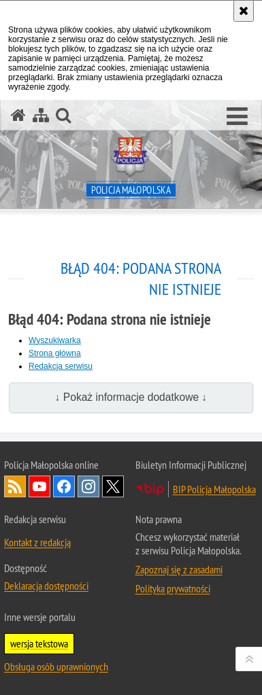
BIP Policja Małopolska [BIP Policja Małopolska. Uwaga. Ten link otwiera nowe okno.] (214, 489)
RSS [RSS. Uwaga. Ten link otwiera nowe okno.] (15, 486)
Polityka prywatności (172, 588)
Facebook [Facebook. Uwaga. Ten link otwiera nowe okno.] (64, 486)
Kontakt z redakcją (37, 542)
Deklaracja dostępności (46, 585)
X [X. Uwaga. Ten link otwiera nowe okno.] (113, 486)
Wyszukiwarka (55, 340)
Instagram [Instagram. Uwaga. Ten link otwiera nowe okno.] (88, 486)
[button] (237, 117)
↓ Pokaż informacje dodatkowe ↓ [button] (131, 397)
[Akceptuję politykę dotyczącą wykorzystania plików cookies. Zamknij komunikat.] (243, 11)
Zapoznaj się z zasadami (179, 569)
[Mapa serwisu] (41, 115)
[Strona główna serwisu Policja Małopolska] (18, 115)
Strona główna (55, 353)
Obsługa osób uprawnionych (56, 666)
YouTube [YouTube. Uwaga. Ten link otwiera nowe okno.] (39, 486)
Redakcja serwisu (61, 366)
